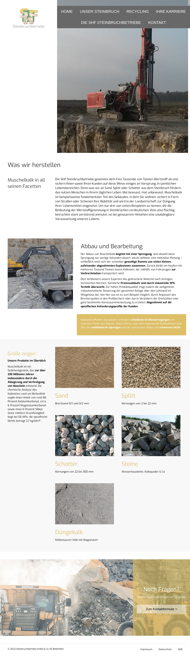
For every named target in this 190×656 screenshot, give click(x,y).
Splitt (128, 396)
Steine (130, 464)
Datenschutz (165, 649)
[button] (163, 147)
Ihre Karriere (171, 11)
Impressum (146, 649)
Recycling (137, 11)
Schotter (66, 464)
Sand (61, 396)
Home (67, 11)
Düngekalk (69, 532)
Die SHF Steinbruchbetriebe (111, 22)
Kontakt (157, 22)
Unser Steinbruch (99, 11)
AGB (180, 649)
